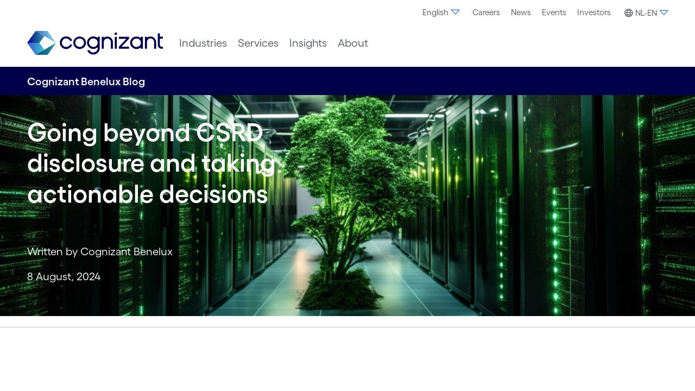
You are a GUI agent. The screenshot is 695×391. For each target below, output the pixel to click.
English (442, 12)
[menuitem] (442, 12)
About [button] (353, 43)
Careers (486, 12)
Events (554, 12)
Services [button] (258, 43)
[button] (645, 13)
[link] (95, 43)
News (521, 12)
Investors (594, 12)
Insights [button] (308, 43)
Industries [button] (203, 43)
